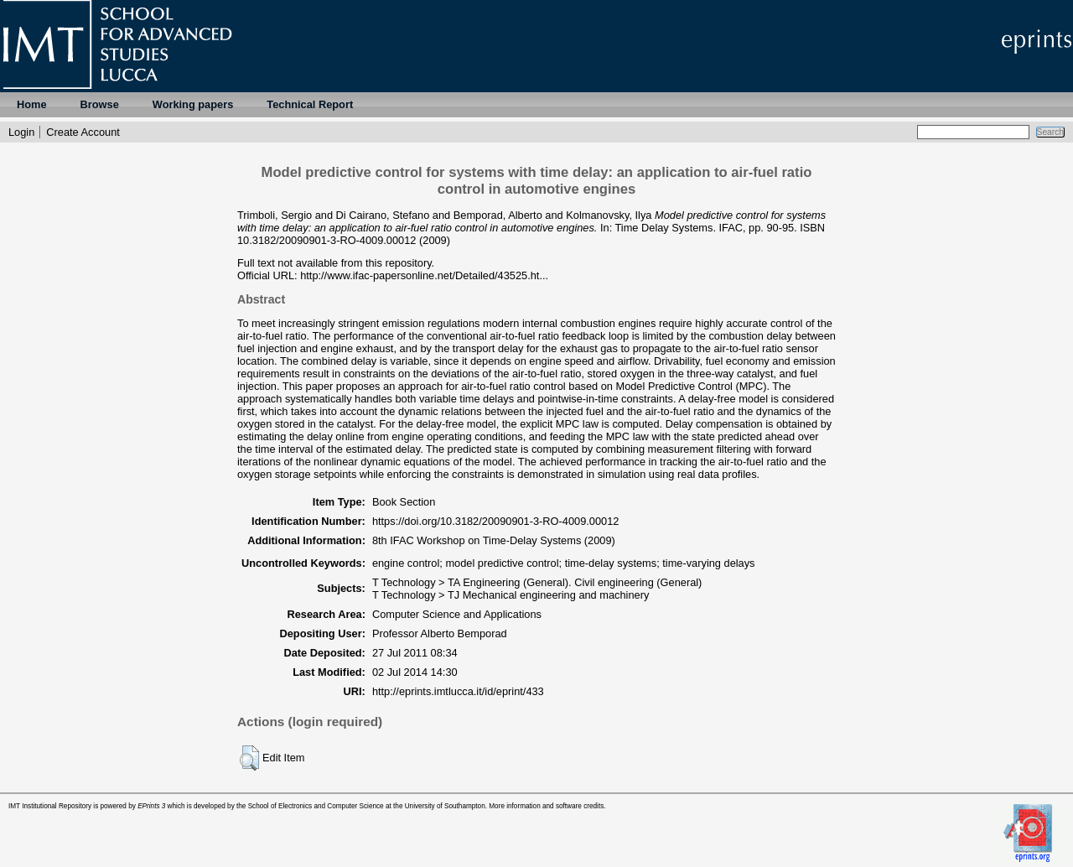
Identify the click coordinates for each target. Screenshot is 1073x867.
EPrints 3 (151, 806)
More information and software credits (546, 806)
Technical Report (310, 104)
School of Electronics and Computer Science (316, 806)
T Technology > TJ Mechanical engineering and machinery (510, 595)
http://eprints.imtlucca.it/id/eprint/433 (458, 691)
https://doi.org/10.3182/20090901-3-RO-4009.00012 (495, 521)
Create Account (83, 132)
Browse (99, 104)
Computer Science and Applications (457, 614)
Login (21, 132)
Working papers (193, 104)
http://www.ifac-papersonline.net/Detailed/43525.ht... (424, 275)
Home (32, 104)
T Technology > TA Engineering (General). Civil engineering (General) (537, 582)
